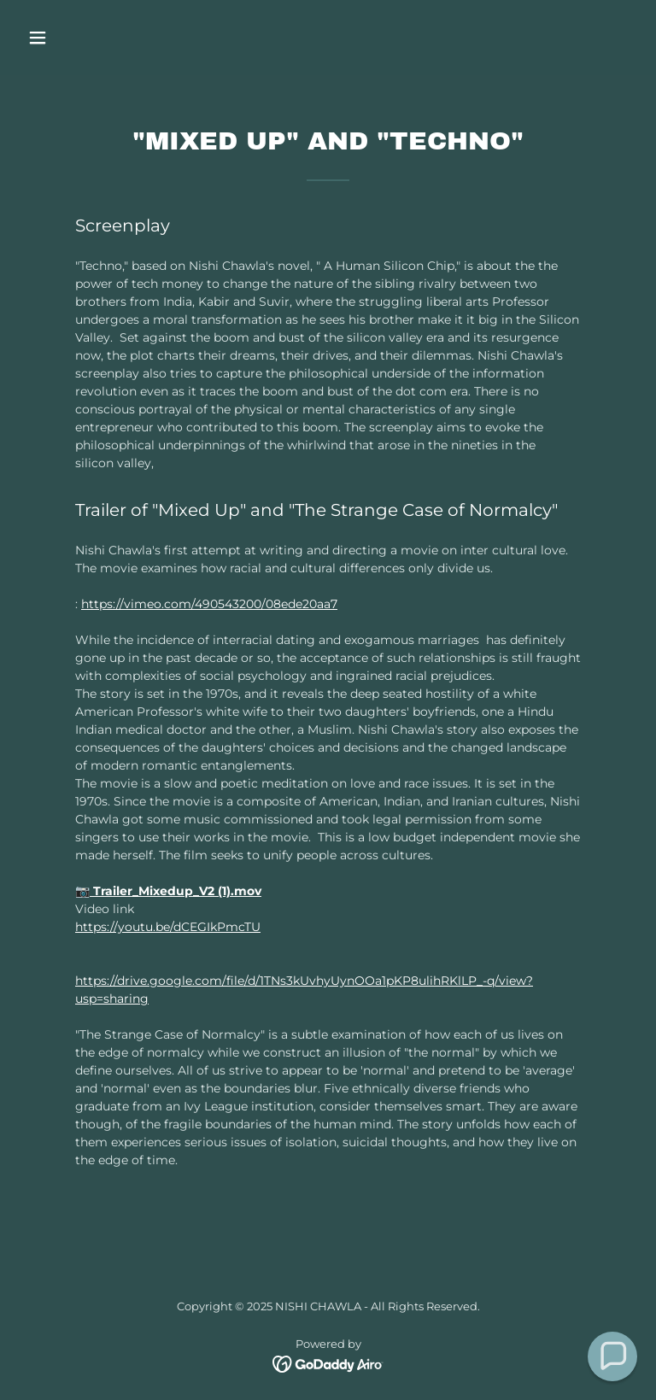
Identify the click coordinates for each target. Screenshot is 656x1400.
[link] (328, 1363)
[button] (90, 38)
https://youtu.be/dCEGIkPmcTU (168, 926)
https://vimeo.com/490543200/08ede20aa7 (209, 604)
